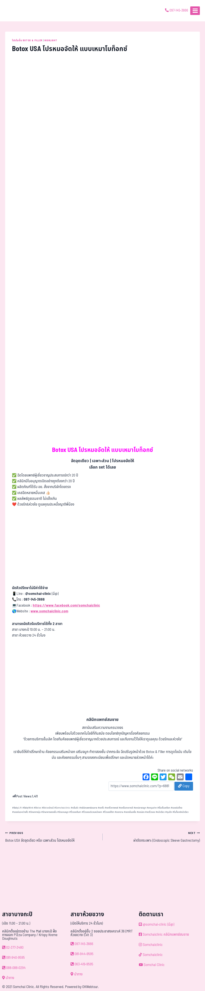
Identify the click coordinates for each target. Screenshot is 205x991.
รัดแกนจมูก (63, 812)
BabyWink (27, 808)
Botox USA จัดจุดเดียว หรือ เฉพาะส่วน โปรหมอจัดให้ (52, 836)
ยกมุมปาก (152, 808)
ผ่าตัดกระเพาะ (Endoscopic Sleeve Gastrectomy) (153, 836)
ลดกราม (119, 812)
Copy (183, 786)
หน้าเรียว (160, 812)
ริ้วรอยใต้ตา (108, 812)
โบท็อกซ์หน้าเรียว (181, 812)
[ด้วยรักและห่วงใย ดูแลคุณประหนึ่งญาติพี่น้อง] (15, 10)
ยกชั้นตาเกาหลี (126, 808)
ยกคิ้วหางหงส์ (111, 808)
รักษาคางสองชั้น (49, 812)
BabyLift (17, 808)
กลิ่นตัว (74, 808)
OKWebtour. (90, 987)
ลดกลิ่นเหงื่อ (130, 812)
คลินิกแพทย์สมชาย (88, 808)
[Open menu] (195, 10)
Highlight (50, 40)
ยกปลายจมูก (140, 808)
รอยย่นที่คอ (176, 808)
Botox (37, 808)
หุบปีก (168, 812)
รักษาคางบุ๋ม (35, 812)
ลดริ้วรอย (150, 812)
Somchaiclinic (62, 808)
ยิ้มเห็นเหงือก (163, 808)
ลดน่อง (141, 812)
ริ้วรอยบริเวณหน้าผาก (92, 812)
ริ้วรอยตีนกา (75, 812)
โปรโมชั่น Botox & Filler (27, 40)
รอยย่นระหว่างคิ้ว (20, 812)
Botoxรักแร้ (48, 808)
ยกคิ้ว (101, 808)
